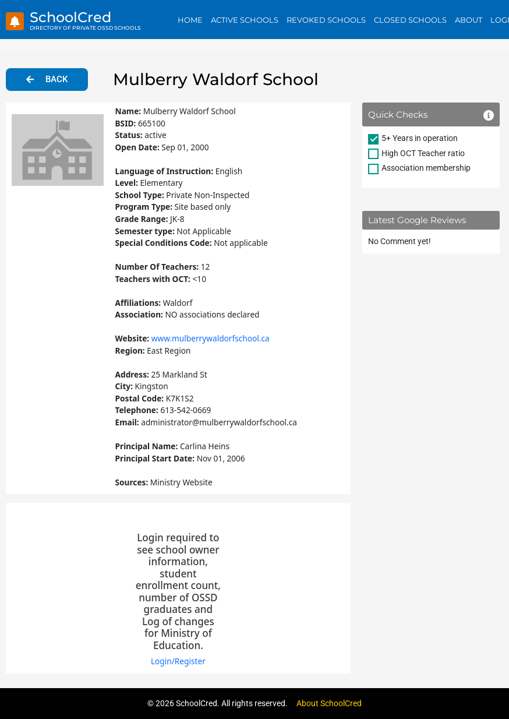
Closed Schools (410, 19)
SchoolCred (70, 17)
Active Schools (244, 19)
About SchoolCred (329, 703)
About (468, 19)
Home (190, 19)
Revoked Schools (326, 19)
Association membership (426, 167)
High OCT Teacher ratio (423, 153)
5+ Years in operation (419, 138)
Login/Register (178, 661)
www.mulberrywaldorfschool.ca (210, 338)
